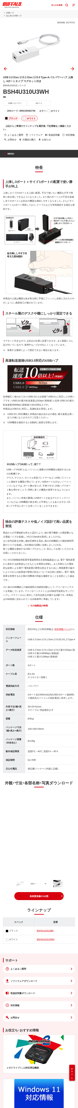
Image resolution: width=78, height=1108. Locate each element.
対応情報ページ (62, 629)
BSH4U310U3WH (45, 939)
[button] (39, 896)
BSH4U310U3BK (45, 930)
